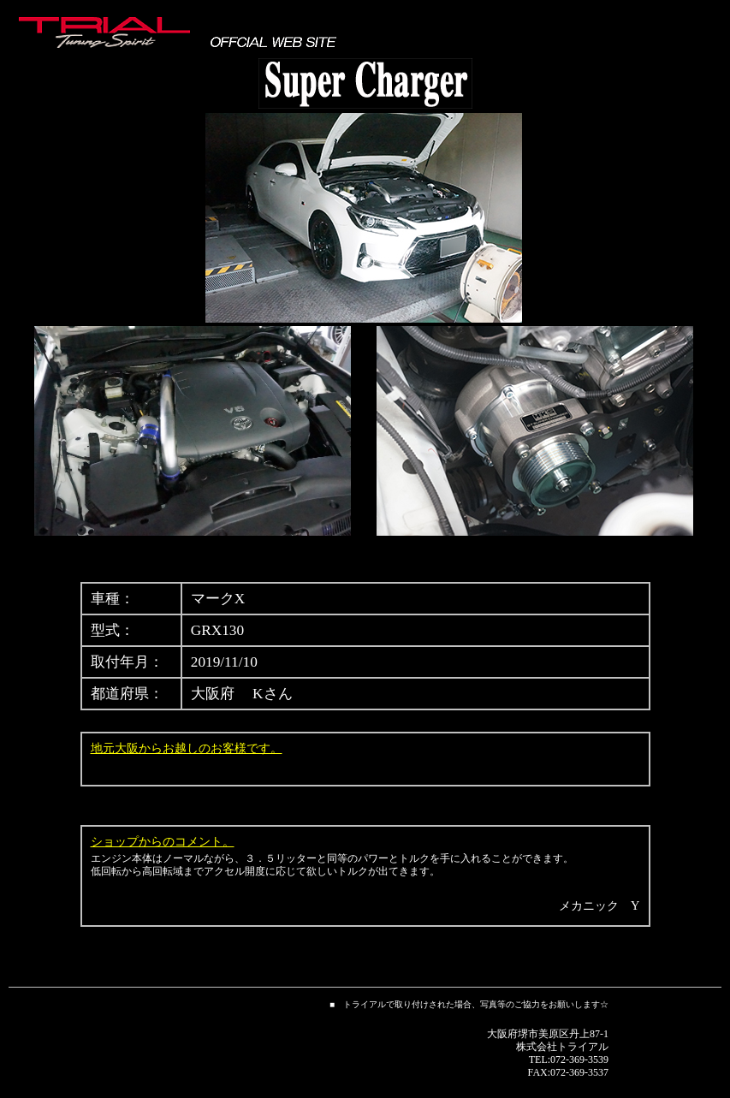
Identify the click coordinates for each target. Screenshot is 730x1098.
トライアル (582, 1047)
